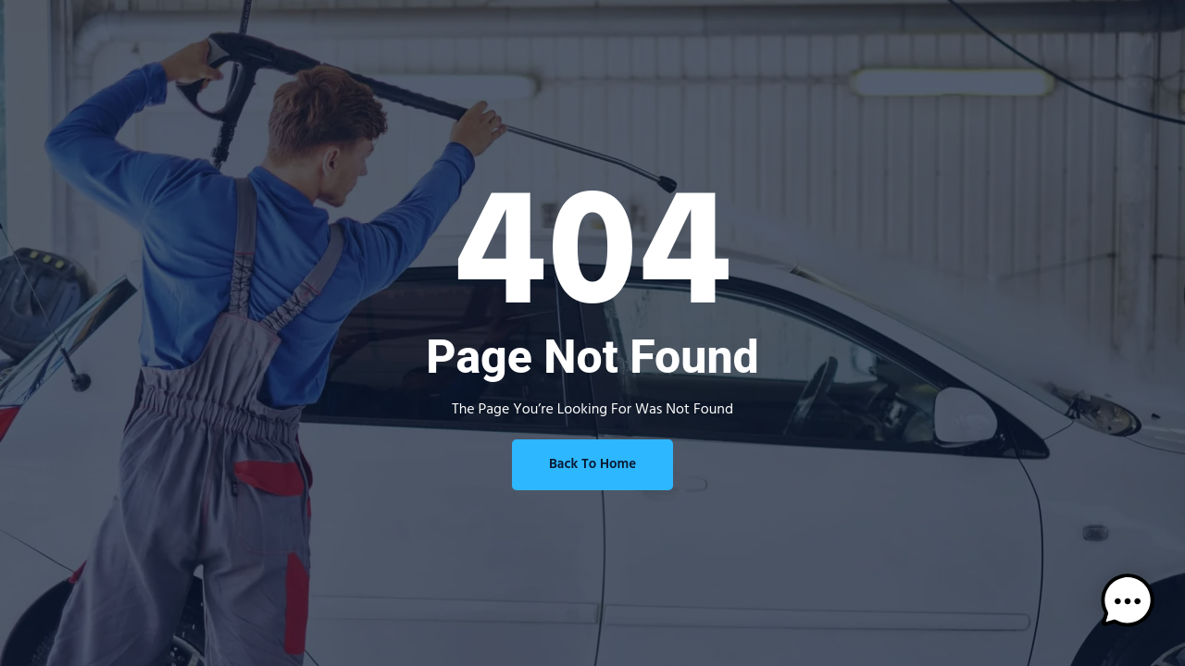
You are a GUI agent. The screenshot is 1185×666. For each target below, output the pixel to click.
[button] (1127, 605)
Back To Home (592, 464)
